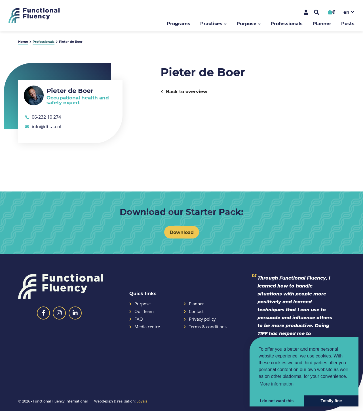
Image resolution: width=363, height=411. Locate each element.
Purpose (246, 23)
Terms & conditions (205, 327)
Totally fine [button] (331, 401)
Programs (178, 23)
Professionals (287, 23)
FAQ (136, 319)
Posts (347, 23)
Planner (322, 23)
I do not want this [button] (277, 401)
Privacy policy (200, 319)
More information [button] (276, 384)
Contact (194, 311)
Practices (211, 23)
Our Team (141, 311)
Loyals (141, 401)
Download (182, 232)
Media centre (144, 327)
